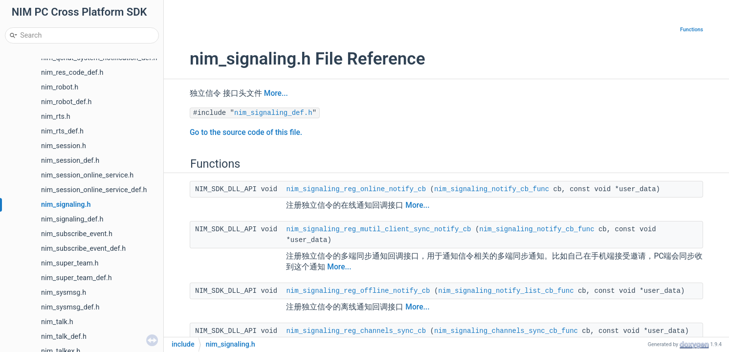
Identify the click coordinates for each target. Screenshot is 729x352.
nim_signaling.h (66, 204)
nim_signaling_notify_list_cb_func (506, 291)
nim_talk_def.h (64, 336)
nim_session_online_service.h (87, 175)
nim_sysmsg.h (63, 292)
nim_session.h (63, 146)
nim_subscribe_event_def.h (83, 248)
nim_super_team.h (70, 263)
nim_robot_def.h (66, 102)
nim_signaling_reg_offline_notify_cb (358, 291)
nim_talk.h (57, 322)
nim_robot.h (59, 87)
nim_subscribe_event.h (76, 234)
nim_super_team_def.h (76, 278)
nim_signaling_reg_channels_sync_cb (356, 331)
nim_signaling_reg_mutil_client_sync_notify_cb (378, 229)
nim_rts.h (55, 116)
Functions (691, 29)
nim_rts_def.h (62, 131)
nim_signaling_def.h (72, 219)
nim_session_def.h (70, 160)
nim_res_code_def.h (72, 72)
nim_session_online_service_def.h (94, 190)
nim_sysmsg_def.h (70, 307)
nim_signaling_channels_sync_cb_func (506, 331)
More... (276, 93)
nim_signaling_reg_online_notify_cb (356, 189)
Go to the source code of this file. (246, 132)
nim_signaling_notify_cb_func (491, 189)
